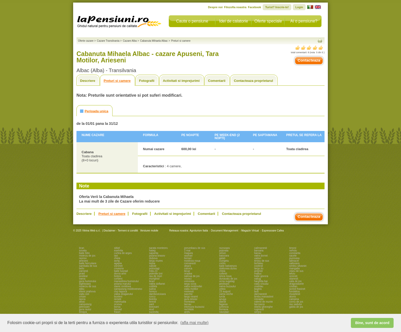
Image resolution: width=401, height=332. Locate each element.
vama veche (226, 294)
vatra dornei (261, 255)
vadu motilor (191, 288)
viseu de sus (296, 271)
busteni (118, 296)
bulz (256, 291)
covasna (119, 268)
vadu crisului (261, 283)
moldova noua (192, 260)
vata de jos (295, 281)
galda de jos (296, 306)
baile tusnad (121, 271)
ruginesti (259, 309)
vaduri (257, 258)
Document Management (224, 230)
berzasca (259, 304)
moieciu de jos (87, 255)
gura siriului (190, 299)
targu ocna (190, 283)
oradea (188, 273)
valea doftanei (157, 283)
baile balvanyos (228, 265)
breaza (83, 312)
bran (81, 248)
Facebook (254, 7)
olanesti (293, 278)
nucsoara (224, 248)
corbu (222, 263)
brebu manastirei (263, 296)
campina (294, 299)
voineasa (189, 281)
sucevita (154, 312)
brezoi (292, 248)
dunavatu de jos (228, 278)
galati (222, 258)
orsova (118, 304)
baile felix (84, 253)
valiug (257, 278)
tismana (223, 309)
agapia (118, 263)
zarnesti (83, 271)
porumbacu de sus (194, 248)
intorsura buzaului (194, 306)
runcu (152, 296)
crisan (82, 296)
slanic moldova (122, 286)
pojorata (223, 250)
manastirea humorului (126, 281)
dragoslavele (296, 283)
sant (151, 304)
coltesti (223, 273)
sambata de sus (88, 265)
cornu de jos (296, 301)
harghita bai (261, 281)
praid (82, 273)
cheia (117, 258)
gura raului (85, 309)
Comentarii (217, 81)
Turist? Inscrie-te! (277, 7)
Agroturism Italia (199, 230)
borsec (188, 258)
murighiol (154, 278)
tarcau (187, 304)
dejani (187, 265)
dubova (153, 258)
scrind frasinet (297, 288)
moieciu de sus (87, 286)
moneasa (189, 301)
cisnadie (259, 299)
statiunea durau (228, 268)
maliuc (258, 273)
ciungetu (224, 260)
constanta (294, 253)
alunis (292, 296)
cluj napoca (120, 291)
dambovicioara (157, 294)
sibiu (81, 288)
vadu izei (84, 294)
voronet (118, 265)
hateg (152, 250)
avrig (117, 260)
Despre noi (215, 7)
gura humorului (87, 281)
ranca (82, 299)
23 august (224, 291)
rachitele (189, 309)
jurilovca (224, 306)
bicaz (187, 271)
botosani (154, 306)
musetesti (294, 294)
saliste (152, 265)
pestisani (224, 283)
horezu (153, 291)
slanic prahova (87, 291)
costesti (258, 265)
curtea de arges (123, 253)
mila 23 (153, 271)
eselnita (118, 250)
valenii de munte (263, 301)
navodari (224, 312)
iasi (116, 255)
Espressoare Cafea (273, 230)
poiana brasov (157, 255)
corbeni (118, 278)
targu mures (156, 260)
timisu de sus (261, 260)
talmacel (294, 260)
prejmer (258, 271)
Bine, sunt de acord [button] (372, 323)
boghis (258, 288)
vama (82, 278)
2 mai (187, 250)
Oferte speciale (268, 21)
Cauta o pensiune (192, 21)
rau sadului (295, 304)
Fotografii (146, 81)
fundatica (294, 291)
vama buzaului (227, 286)
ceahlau (258, 286)
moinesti (189, 291)
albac (82, 301)
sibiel (117, 248)
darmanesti (260, 294)
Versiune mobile (148, 230)
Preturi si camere (117, 81)
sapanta (153, 253)
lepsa (152, 263)
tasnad (118, 309)
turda (222, 296)
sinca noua (225, 276)
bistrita (153, 299)
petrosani (84, 306)
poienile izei (155, 273)
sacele (293, 255)
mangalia (294, 268)
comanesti (190, 263)
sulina (152, 288)
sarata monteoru (158, 248)
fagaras (223, 304)
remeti (117, 299)
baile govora (261, 276)
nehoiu (293, 250)
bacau (257, 253)
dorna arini (120, 273)
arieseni (83, 260)
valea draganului (123, 294)
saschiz (188, 294)
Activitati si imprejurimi (181, 81)
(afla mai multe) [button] (194, 322)
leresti (152, 301)
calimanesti (260, 248)
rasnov (83, 258)
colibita (153, 286)
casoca (188, 268)
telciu (292, 273)
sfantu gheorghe (263, 306)
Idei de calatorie (233, 21)
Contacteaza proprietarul (253, 81)
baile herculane (87, 263)
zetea (222, 288)
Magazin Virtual (250, 230)
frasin (117, 312)
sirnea (257, 312)
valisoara (294, 263)
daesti (222, 301)
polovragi (154, 268)
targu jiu (258, 268)
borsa (117, 306)
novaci (188, 278)
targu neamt (191, 296)
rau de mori (155, 276)
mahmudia (120, 301)
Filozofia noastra (235, 7)
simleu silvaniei (297, 265)
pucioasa (294, 258)
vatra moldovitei (193, 286)
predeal (83, 276)
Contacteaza (309, 60)
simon (222, 253)
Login (299, 7)
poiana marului (122, 283)
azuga (222, 299)
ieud (151, 309)
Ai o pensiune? (303, 21)
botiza (117, 276)
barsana (258, 250)
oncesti (293, 276)
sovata (82, 250)
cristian (293, 286)
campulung (85, 304)
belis (81, 268)
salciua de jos (192, 276)
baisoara (224, 255)
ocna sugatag (227, 281)
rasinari (188, 255)
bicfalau (258, 263)
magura (188, 253)
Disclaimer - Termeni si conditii (121, 230)
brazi (152, 281)
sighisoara (85, 283)
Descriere (87, 81)
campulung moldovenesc (128, 288)
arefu (187, 312)
